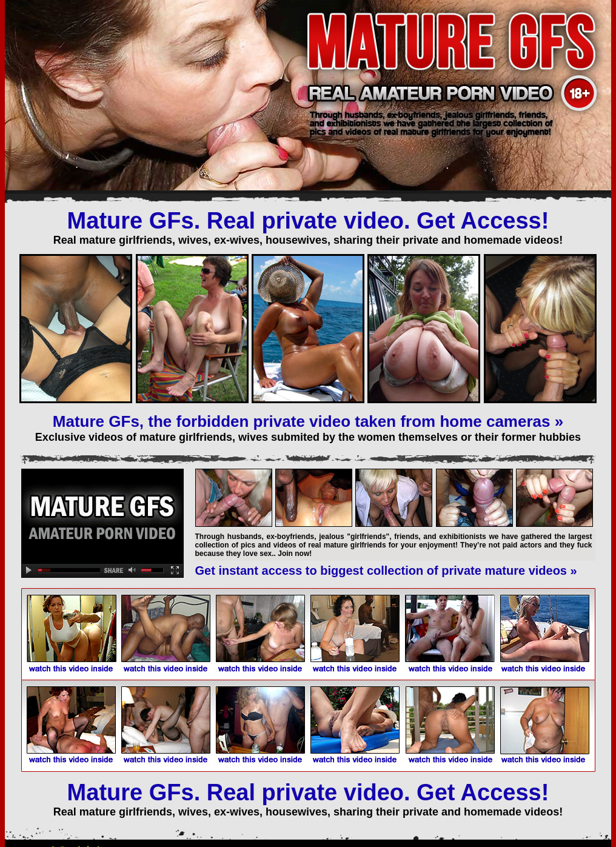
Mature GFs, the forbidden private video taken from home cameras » (308, 421)
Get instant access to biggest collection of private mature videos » (386, 570)
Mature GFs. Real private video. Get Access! (308, 220)
